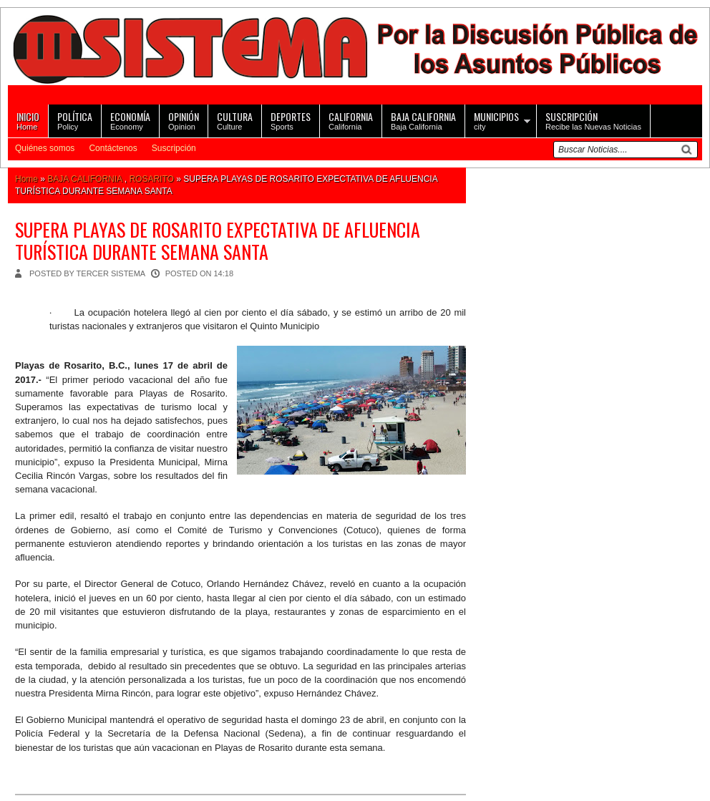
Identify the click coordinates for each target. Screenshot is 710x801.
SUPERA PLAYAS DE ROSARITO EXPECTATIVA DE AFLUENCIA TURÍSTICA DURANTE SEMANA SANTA (217, 240)
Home (27, 120)
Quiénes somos (44, 148)
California (351, 120)
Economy (130, 120)
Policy (74, 120)
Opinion (183, 120)
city (496, 120)
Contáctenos (113, 148)
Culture (235, 120)
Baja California (423, 120)
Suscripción (174, 148)
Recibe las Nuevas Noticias (593, 120)
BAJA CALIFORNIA (84, 179)
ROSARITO (151, 179)
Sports (291, 120)
